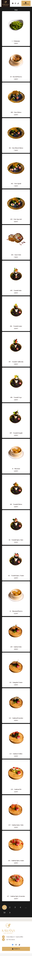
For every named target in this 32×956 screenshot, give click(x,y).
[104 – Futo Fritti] (16, 242)
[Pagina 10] (4, 912)
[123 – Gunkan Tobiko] (16, 741)
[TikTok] (18, 3)
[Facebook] (12, 3)
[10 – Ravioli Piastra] (16, 64)
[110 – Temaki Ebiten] (16, 491)
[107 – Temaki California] (16, 349)
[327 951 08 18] (4, 939)
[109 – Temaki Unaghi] (16, 420)
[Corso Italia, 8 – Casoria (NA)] (4, 936)
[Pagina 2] (9, 907)
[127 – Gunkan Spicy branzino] (16, 883)
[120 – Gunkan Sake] (16, 634)
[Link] (16, 928)
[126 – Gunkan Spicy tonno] (16, 848)
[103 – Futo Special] (16, 206)
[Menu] (7, 3)
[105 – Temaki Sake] (16, 278)
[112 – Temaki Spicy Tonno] (16, 563)
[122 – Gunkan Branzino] (16, 705)
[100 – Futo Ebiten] (16, 99)
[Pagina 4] (20, 907)
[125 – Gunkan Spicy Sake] (16, 812)
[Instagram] (15, 3)
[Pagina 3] (15, 907)
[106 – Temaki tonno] (16, 313)
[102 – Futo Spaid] (16, 171)
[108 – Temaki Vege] (16, 385)
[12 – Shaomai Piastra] (16, 598)
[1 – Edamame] (16, 28)
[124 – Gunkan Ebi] (16, 776)
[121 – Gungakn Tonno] (16, 670)
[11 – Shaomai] (16, 456)
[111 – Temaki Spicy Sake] (16, 527)
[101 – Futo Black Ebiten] (16, 135)
